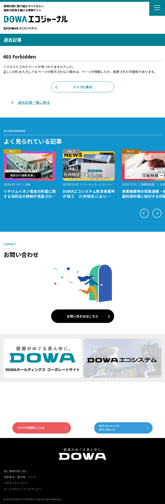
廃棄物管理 (147, 184)
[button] (144, 213)
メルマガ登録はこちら (30, 427)
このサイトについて (16, 483)
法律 (27, 184)
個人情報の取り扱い (16, 471)
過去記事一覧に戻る (34, 102)
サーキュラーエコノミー (98, 184)
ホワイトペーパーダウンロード (109, 427)
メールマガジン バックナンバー (23, 489)
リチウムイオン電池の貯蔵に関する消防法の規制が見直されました (30, 196)
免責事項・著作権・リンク (20, 477)
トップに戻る (82, 87)
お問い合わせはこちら (82, 316)
